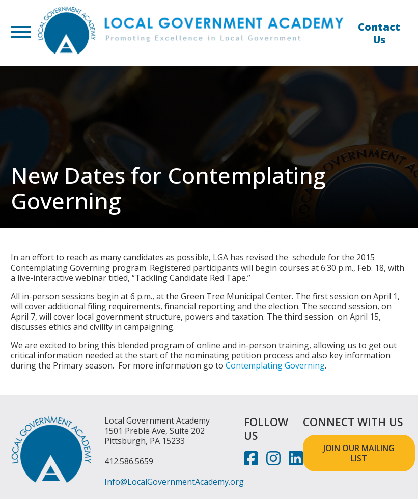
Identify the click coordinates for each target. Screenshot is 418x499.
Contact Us (379, 33)
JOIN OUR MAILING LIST (359, 453)
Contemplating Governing (275, 365)
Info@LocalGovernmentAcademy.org (174, 481)
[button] (21, 33)
